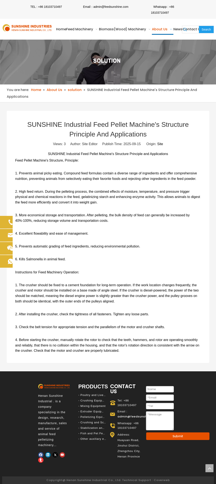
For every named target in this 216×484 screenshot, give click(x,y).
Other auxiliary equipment (98, 438)
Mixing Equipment (92, 406)
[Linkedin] (48, 454)
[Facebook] (40, 454)
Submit (178, 436)
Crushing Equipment (94, 400)
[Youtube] (62, 454)
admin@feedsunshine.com (110, 6)
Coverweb (162, 480)
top (209, 468)
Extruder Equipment (94, 411)
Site (160, 144)
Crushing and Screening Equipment (105, 422)
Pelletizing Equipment (95, 416)
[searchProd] (193, 29)
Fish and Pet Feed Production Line (105, 433)
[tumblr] (40, 460)
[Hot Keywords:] (206, 29)
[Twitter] (55, 454)
